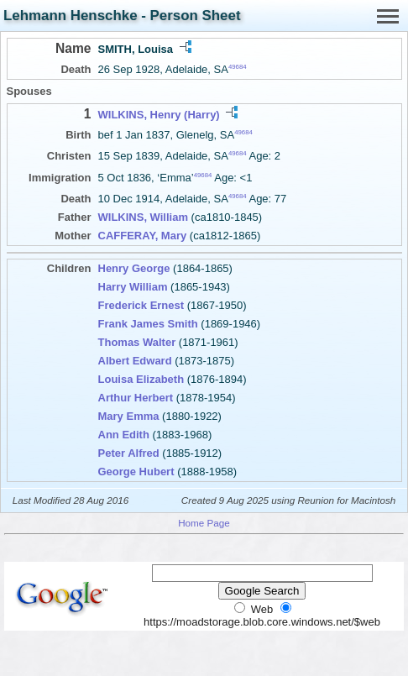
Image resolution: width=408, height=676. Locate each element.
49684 (237, 67)
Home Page (204, 522)
